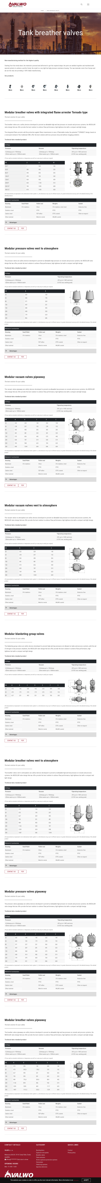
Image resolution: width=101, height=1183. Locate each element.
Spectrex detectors (41, 1158)
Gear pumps (39, 1154)
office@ (11, 1151)
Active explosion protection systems (46, 1151)
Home (42, 10)
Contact (70, 1142)
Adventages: (13, 351)
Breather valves (40, 1146)
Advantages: (13, 222)
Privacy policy (71, 1144)
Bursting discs (40, 1142)
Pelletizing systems (41, 1156)
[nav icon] (88, 4)
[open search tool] (81, 4)
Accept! (88, 1180)
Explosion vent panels (42, 1144)
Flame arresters (40, 1149)
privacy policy (75, 1180)
